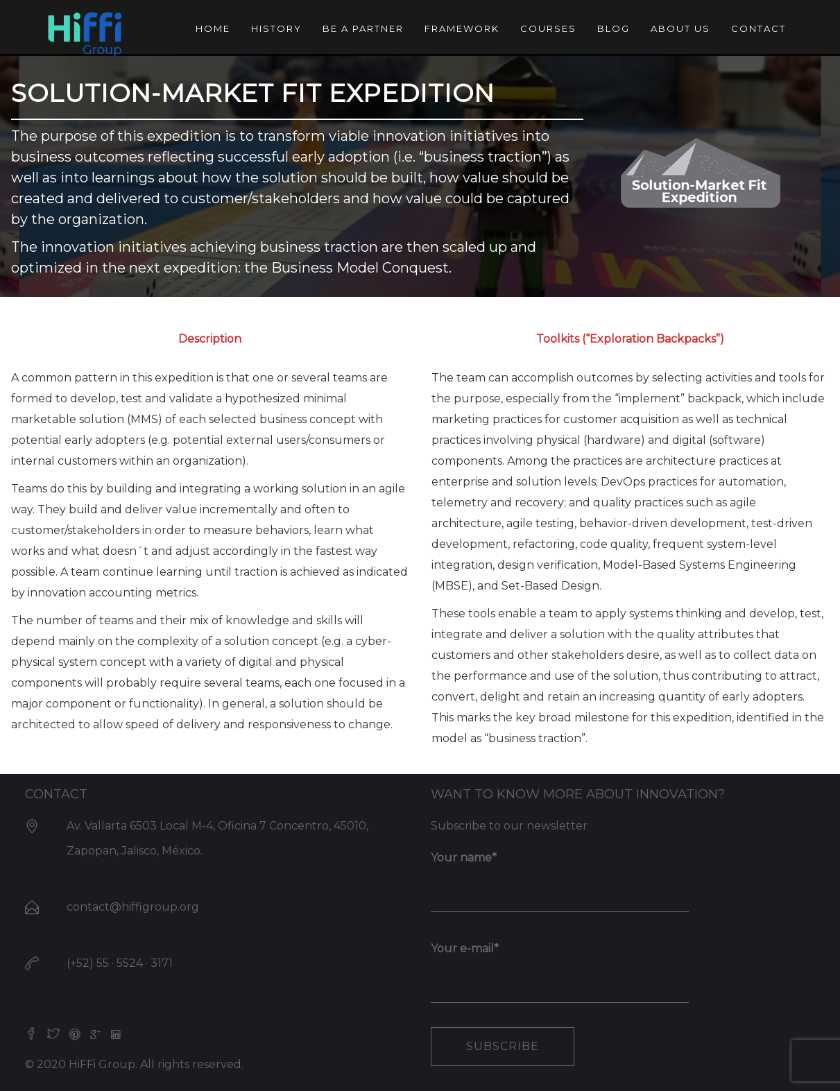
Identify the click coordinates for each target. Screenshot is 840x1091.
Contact (758, 28)
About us (680, 28)
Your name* (560, 876)
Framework (462, 28)
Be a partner (363, 28)
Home (213, 28)
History (276, 28)
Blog (613, 28)
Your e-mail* (560, 967)
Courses (548, 28)
